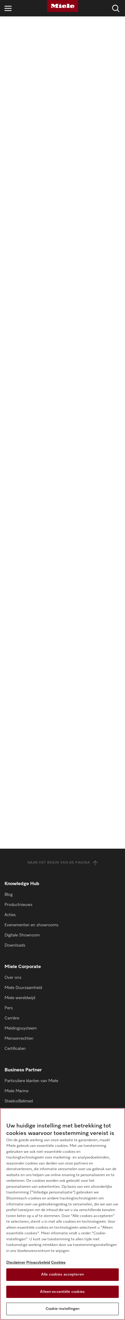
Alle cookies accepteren (62, 1274)
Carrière (11, 1018)
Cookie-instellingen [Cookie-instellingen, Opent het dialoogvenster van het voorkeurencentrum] (62, 1309)
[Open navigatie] (8, 8)
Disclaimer (15, 1262)
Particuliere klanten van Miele (31, 1081)
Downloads (14, 945)
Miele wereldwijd (19, 998)
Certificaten (15, 1049)
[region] (62, 1214)
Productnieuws (18, 905)
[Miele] (62, 6)
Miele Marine (16, 1091)
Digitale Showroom (22, 935)
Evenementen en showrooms (31, 925)
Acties (10, 915)
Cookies (58, 1262)
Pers (8, 1008)
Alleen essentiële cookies (62, 1292)
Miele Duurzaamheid (23, 988)
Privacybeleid (38, 1262)
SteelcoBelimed (18, 1101)
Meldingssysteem (20, 1028)
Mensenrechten (18, 1038)
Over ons (12, 978)
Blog (8, 895)
